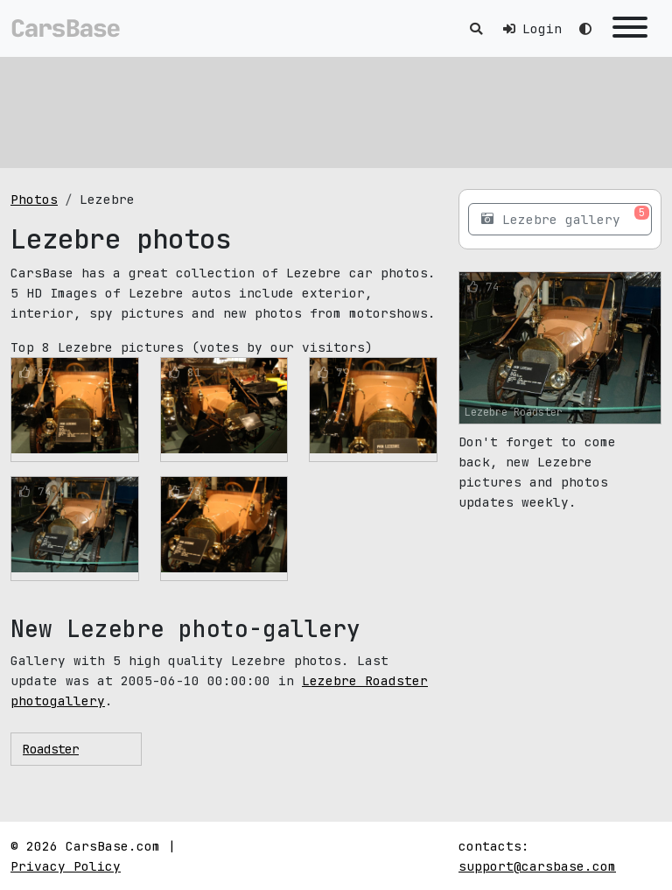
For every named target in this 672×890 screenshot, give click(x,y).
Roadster (51, 749)
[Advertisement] (336, 109)
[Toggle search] (476, 28)
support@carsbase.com (537, 866)
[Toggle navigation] (630, 28)
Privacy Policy (65, 866)
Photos (34, 199)
